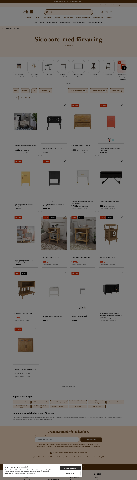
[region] (42, 470)
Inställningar (70, 473)
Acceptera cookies (70, 468)
